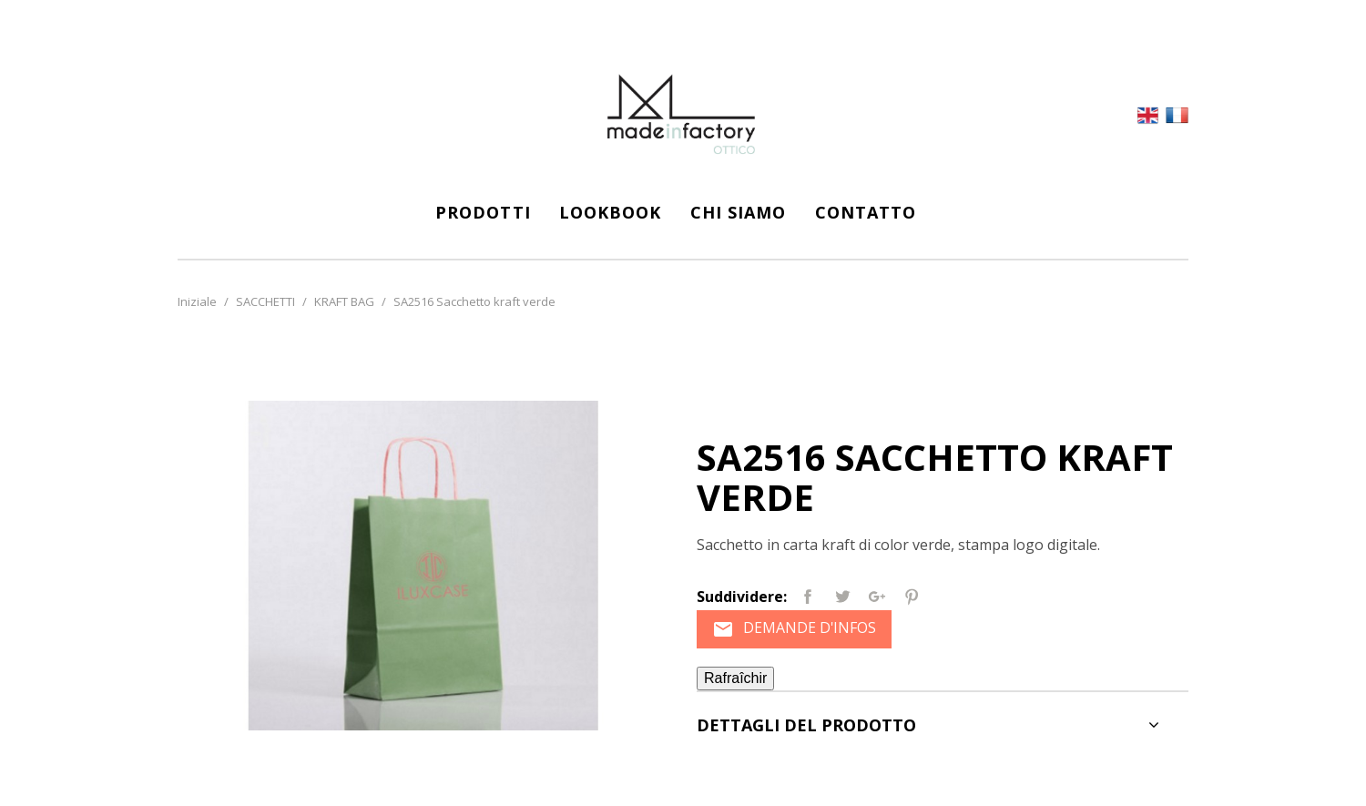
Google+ (877, 596)
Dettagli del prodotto (806, 728)
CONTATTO (866, 212)
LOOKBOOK (610, 212)
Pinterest (911, 596)
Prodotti (483, 212)
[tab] (942, 726)
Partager (807, 596)
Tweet (842, 596)
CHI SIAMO (738, 212)
